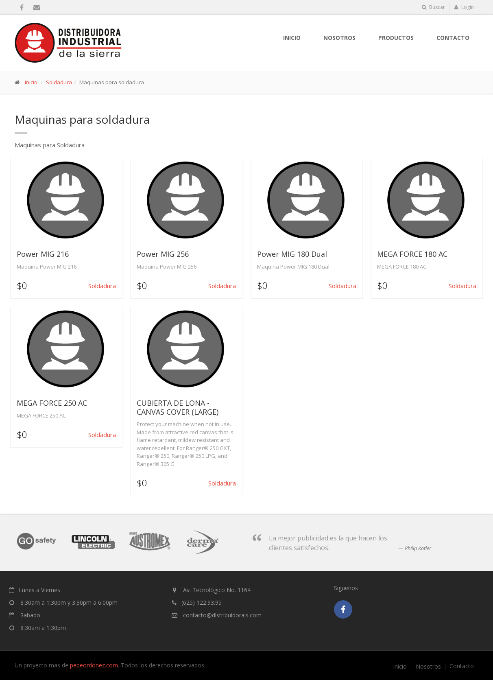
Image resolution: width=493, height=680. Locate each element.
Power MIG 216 (43, 254)
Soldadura (59, 82)
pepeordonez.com (94, 665)
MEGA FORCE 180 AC (412, 254)
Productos (396, 38)
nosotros (339, 38)
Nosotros (428, 666)
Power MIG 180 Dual (292, 254)
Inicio (292, 38)
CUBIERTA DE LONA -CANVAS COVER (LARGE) (177, 407)
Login (464, 7)
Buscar (433, 7)
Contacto (452, 38)
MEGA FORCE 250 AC (52, 403)
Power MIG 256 (163, 254)
